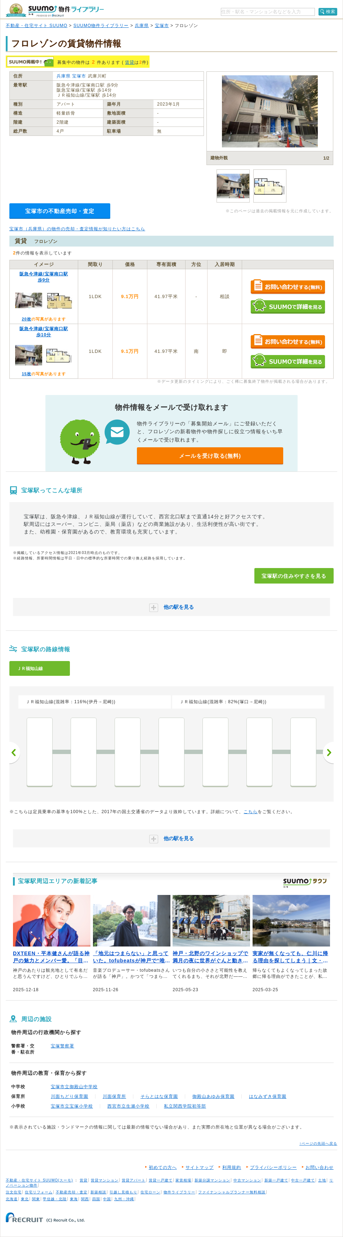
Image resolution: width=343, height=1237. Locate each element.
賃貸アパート (134, 1180)
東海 (74, 1199)
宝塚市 (162, 25)
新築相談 (98, 1192)
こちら (251, 811)
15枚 (26, 374)
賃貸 (129, 62)
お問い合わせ (320, 1167)
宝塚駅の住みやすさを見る (294, 576)
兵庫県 (142, 25)
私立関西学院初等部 (185, 1106)
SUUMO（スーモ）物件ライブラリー (55, 10)
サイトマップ (200, 1167)
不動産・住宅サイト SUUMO (36, 25)
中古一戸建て (303, 1180)
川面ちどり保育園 (69, 1096)
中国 (107, 1199)
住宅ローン (150, 1192)
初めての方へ (163, 1167)
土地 (322, 1180)
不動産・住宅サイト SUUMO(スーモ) (39, 1180)
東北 (25, 1199)
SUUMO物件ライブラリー (101, 25)
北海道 (12, 1199)
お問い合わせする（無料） (287, 287)
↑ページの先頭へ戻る (318, 1143)
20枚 (26, 319)
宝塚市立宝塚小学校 (72, 1106)
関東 (36, 1199)
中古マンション (247, 1180)
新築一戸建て (276, 1180)
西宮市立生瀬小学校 (128, 1106)
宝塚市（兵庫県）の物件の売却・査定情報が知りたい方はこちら (77, 228)
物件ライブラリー (179, 1192)
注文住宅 (14, 1192)
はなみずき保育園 (267, 1096)
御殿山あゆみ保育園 (213, 1096)
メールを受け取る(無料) (210, 456)
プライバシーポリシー (273, 1167)
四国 (96, 1199)
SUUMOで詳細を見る (287, 306)
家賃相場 (183, 1180)
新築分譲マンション (212, 1180)
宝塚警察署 (62, 1045)
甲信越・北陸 (55, 1199)
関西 (85, 1199)
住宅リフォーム (39, 1192)
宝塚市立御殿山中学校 (74, 1086)
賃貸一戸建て (161, 1180)
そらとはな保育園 (159, 1096)
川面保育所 (114, 1096)
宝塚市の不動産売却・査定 (59, 211)
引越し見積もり (123, 1192)
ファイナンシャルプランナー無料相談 (232, 1192)
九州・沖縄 (124, 1199)
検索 (330, 11)
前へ (14, 752)
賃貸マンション (105, 1180)
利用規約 (231, 1167)
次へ (328, 752)
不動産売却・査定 (72, 1192)
